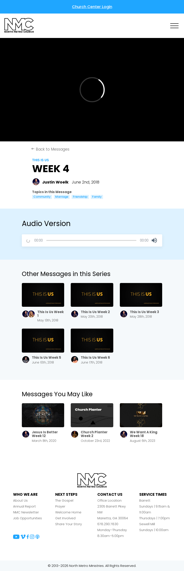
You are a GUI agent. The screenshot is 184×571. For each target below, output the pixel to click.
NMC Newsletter (26, 512)
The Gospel (64, 500)
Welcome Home (68, 512)
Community (42, 197)
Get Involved (65, 518)
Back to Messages (50, 149)
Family (97, 197)
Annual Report (24, 506)
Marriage (61, 197)
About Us (20, 500)
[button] (154, 240)
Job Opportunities (27, 518)
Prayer (60, 506)
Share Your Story (68, 524)
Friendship (80, 197)
